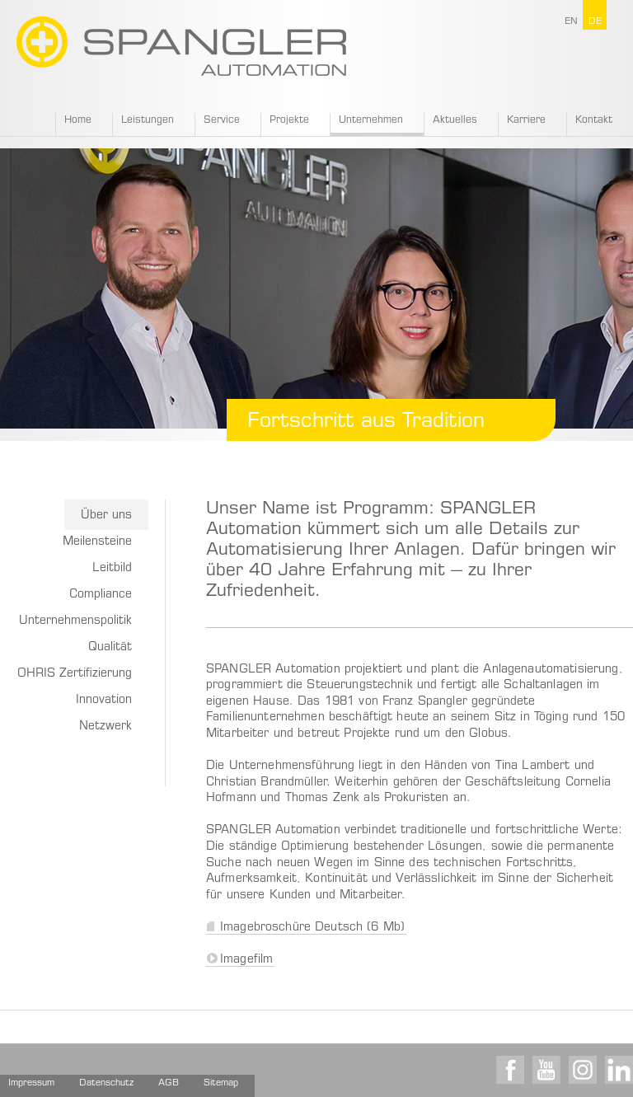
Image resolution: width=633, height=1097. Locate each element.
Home (77, 120)
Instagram (583, 1070)
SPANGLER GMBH (181, 46)
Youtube (546, 1070)
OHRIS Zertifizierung (74, 674)
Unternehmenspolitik (75, 621)
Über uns (106, 516)
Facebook (510, 1070)
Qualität (110, 648)
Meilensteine (97, 542)
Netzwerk (105, 727)
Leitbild (112, 568)
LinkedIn (619, 1070)
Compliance (100, 595)
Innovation (104, 700)
